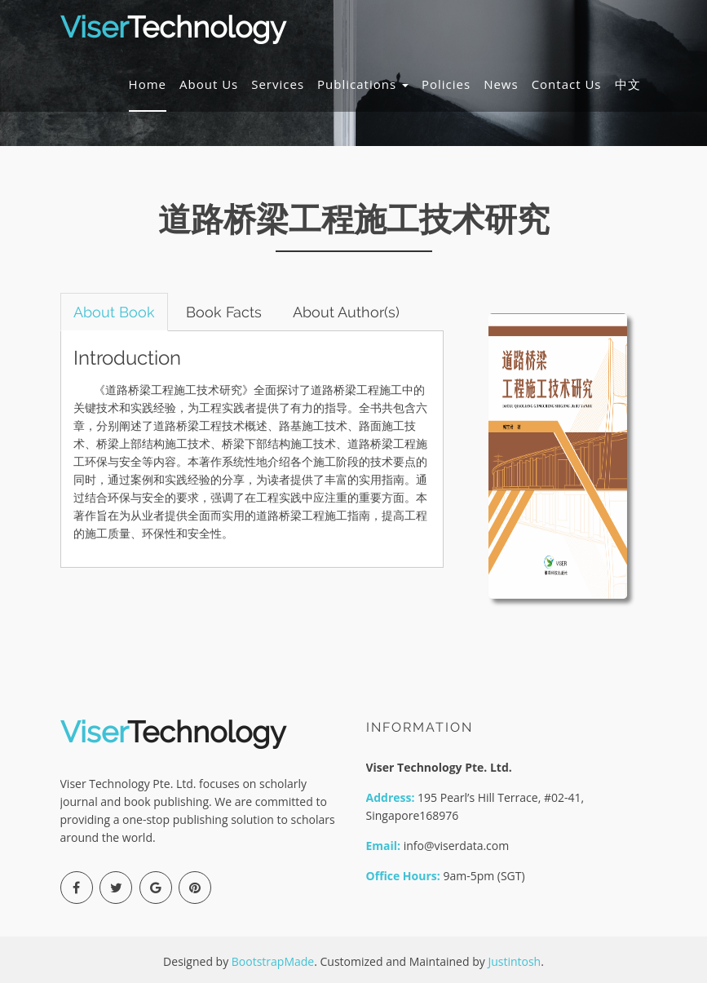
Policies (446, 85)
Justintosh (514, 961)
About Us (208, 85)
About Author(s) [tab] (348, 312)
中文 (628, 85)
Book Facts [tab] (225, 312)
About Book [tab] (115, 312)
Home (147, 85)
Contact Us (567, 85)
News (501, 85)
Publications (363, 85)
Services (277, 85)
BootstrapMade (273, 961)
